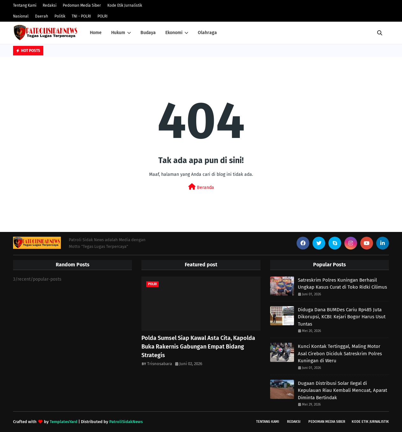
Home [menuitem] (96, 32)
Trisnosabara (159, 363)
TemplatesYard (63, 421)
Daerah (41, 16)
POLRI (102, 16)
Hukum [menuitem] (118, 32)
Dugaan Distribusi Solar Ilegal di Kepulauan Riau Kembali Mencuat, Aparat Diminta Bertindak (342, 390)
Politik (59, 16)
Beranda (201, 187)
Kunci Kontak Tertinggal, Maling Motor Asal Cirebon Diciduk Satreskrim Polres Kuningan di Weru (340, 353)
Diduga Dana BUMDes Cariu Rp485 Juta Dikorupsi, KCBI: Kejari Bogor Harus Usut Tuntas (341, 317)
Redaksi (49, 5)
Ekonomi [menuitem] (174, 32)
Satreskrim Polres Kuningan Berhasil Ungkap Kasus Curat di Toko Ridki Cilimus (342, 283)
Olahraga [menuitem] (207, 32)
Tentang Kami (24, 5)
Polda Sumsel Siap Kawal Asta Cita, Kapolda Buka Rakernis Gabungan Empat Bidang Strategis (198, 347)
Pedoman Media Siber (82, 5)
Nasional (21, 16)
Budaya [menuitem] (148, 32)
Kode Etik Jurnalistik (124, 5)
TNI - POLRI (81, 16)
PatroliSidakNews (126, 421)
